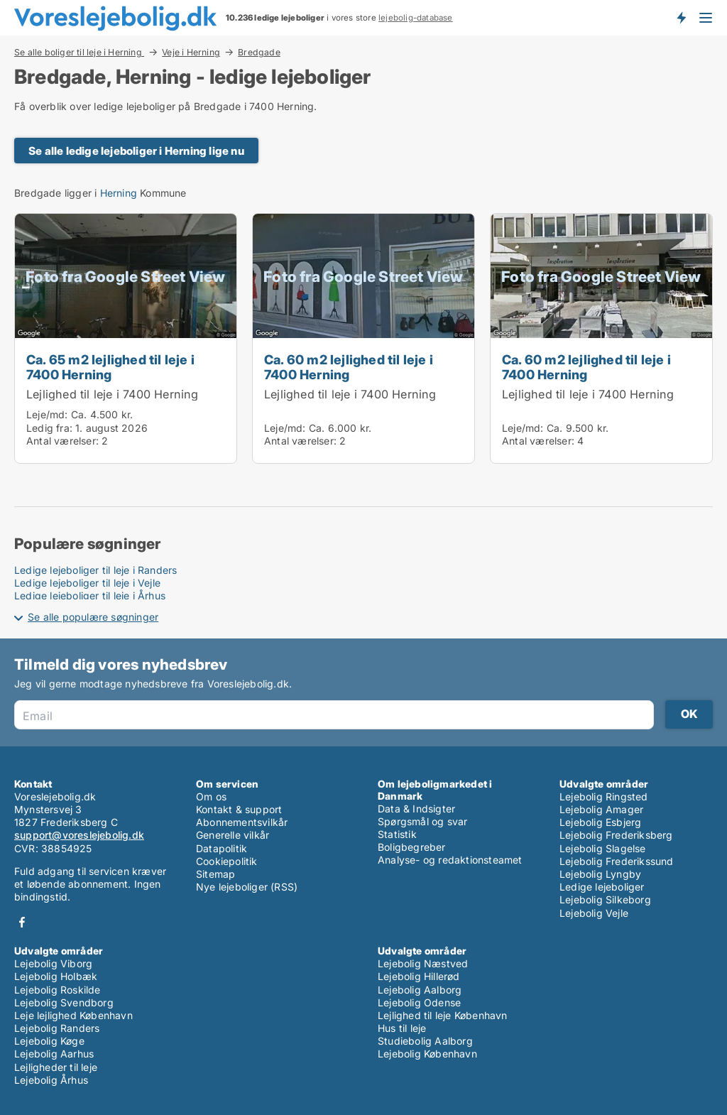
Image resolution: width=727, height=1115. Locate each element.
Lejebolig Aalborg (419, 990)
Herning (118, 193)
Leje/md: (48, 414)
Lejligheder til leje (55, 1067)
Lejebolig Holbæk (55, 976)
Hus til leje (402, 1028)
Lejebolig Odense (419, 1002)
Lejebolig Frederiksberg (616, 835)
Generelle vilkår (232, 835)
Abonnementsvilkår (242, 822)
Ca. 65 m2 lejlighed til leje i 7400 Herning (110, 367)
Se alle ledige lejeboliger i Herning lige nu (136, 151)
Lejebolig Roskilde (57, 990)
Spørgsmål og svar (422, 821)
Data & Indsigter (416, 809)
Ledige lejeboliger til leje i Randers (95, 570)
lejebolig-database (415, 18)
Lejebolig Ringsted (603, 796)
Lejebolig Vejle (593, 913)
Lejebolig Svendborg (64, 1002)
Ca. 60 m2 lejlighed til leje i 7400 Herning (348, 367)
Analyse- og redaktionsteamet (450, 860)
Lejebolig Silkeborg (605, 899)
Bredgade (259, 52)
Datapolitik (221, 848)
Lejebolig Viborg (53, 963)
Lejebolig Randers (56, 1028)
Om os (211, 796)
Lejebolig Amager (601, 809)
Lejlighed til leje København (443, 1015)
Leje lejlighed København (73, 1015)
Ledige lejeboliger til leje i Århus (89, 595)
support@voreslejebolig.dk (79, 835)
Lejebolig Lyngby (600, 874)
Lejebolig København (427, 1054)
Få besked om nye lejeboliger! (680, 18)
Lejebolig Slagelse (602, 848)
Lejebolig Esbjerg (600, 822)
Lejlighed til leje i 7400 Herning (112, 394)
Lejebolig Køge (49, 1041)
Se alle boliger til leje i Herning (79, 52)
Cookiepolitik (227, 861)
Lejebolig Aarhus (54, 1054)
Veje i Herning (191, 52)
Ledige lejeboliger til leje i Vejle (87, 583)
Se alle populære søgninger (93, 617)
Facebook (22, 922)
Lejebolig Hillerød (419, 976)
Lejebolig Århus (51, 1080)
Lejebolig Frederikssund (616, 861)
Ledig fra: (49, 428)
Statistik (397, 834)
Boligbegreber (412, 847)
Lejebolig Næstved (423, 963)
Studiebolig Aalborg (425, 1041)
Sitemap (215, 874)
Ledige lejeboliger (602, 887)
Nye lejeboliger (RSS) (246, 887)
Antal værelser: (62, 441)
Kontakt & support (239, 809)
